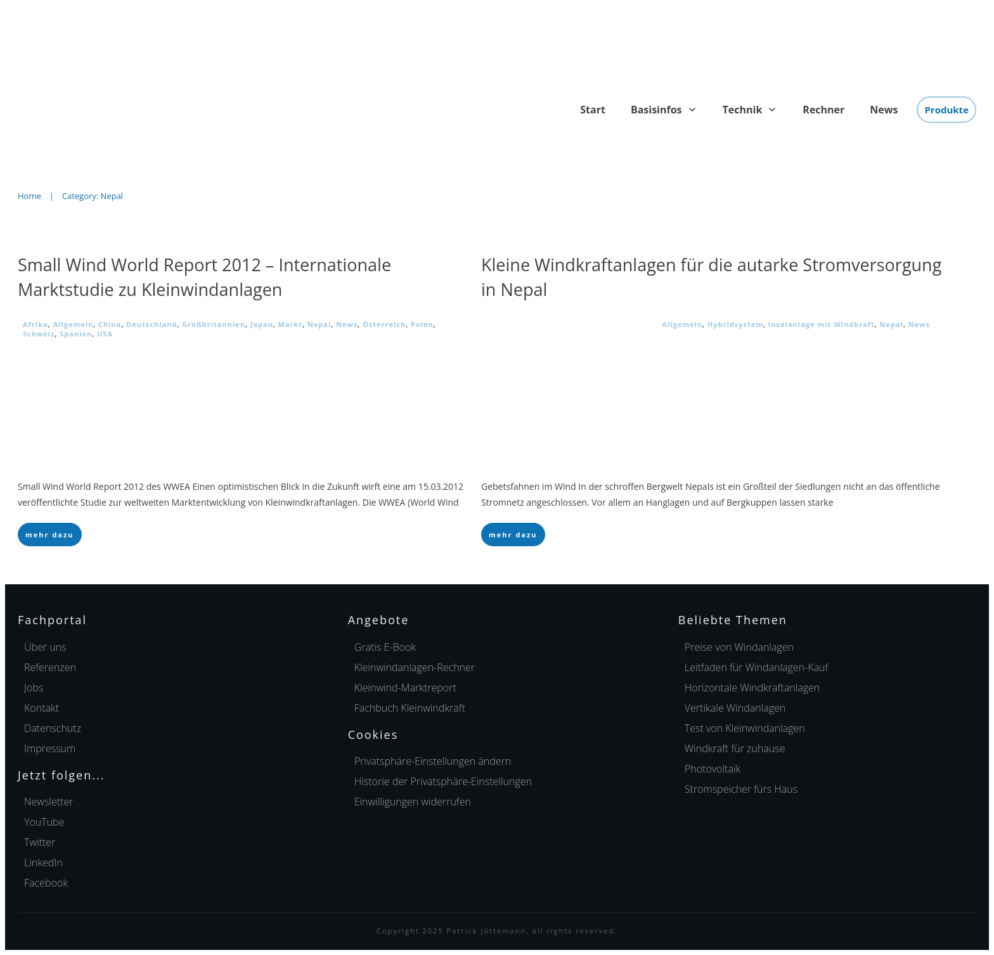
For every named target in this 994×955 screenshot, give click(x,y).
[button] (433, 761)
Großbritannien (213, 324)
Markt (290, 324)
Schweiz (39, 333)
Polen (422, 324)
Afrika (35, 324)
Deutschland (151, 324)
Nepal (319, 324)
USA (105, 333)
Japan (261, 324)
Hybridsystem (735, 324)
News (347, 324)
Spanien (76, 333)
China (109, 324)
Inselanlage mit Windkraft (821, 324)
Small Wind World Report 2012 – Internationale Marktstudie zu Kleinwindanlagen (204, 277)
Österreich (384, 324)
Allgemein (73, 324)
